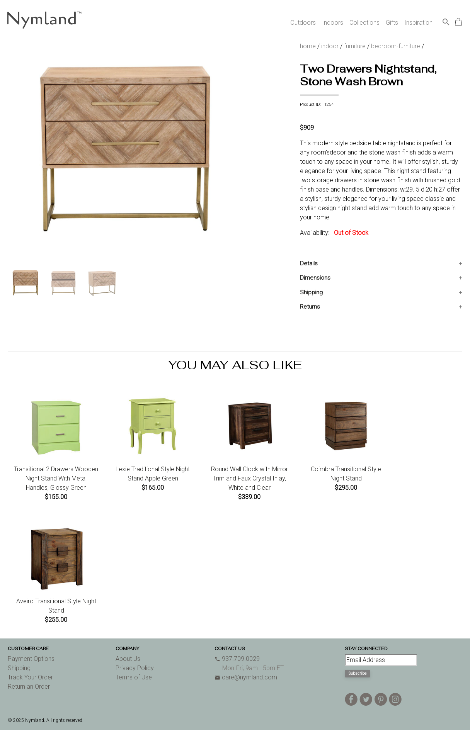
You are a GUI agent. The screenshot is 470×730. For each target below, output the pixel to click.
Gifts (392, 22)
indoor (330, 46)
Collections (364, 22)
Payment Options (31, 658)
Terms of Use (134, 677)
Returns (310, 306)
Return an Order (29, 686)
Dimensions (315, 277)
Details (309, 263)
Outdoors (303, 22)
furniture (355, 46)
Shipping (311, 292)
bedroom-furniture (395, 46)
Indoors (332, 22)
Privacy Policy (135, 668)
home (308, 46)
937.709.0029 (237, 658)
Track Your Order (30, 677)
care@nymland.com (246, 677)
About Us (128, 658)
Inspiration (418, 22)
